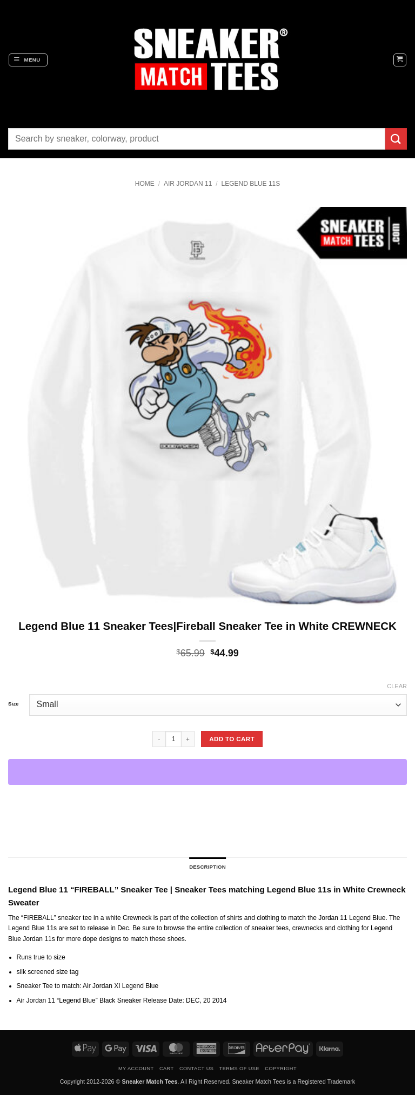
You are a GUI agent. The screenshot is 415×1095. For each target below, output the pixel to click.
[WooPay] (207, 772)
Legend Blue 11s (251, 183)
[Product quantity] (173, 739)
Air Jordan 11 (188, 183)
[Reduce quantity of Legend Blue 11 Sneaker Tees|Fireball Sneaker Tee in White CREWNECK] (158, 739)
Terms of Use (239, 1068)
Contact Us (196, 1068)
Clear (397, 686)
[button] (28, 59)
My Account (136, 1068)
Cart (166, 1068)
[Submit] (396, 138)
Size (13, 704)
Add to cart (232, 738)
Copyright (281, 1068)
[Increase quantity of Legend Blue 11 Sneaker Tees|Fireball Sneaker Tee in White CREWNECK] (188, 739)
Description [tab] (207, 867)
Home (145, 183)
